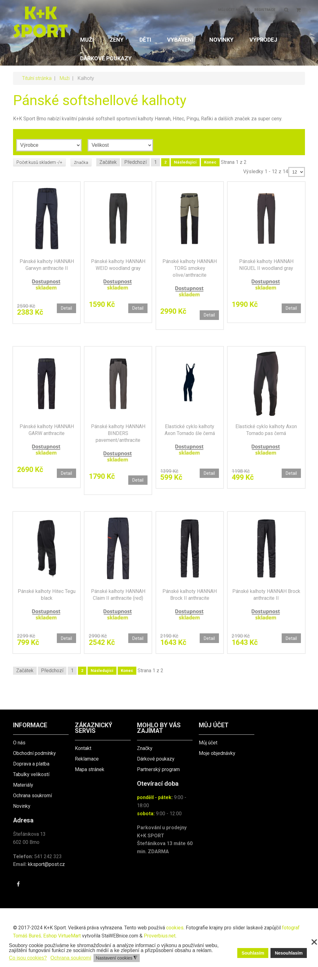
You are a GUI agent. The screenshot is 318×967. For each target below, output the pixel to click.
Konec (210, 162)
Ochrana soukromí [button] (70, 957)
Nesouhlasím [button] (289, 953)
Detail (64, 310)
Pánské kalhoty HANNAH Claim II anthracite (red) (118, 605)
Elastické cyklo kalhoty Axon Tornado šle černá (190, 436)
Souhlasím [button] (253, 953)
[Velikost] (120, 145)
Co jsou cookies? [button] (28, 957)
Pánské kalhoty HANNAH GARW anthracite (47, 436)
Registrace (264, 10)
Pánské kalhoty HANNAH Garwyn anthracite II (47, 267)
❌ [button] (314, 942)
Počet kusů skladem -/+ (39, 162)
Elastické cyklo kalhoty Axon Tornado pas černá (266, 436)
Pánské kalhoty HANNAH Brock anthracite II (266, 605)
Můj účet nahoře (233, 10)
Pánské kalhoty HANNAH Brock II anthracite (189, 605)
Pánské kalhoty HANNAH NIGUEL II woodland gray (266, 267)
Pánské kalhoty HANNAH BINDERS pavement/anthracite (118, 439)
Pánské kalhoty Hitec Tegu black (47, 605)
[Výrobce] (49, 145)
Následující (185, 162)
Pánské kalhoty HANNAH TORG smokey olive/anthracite (189, 270)
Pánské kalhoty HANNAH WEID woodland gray (118, 267)
